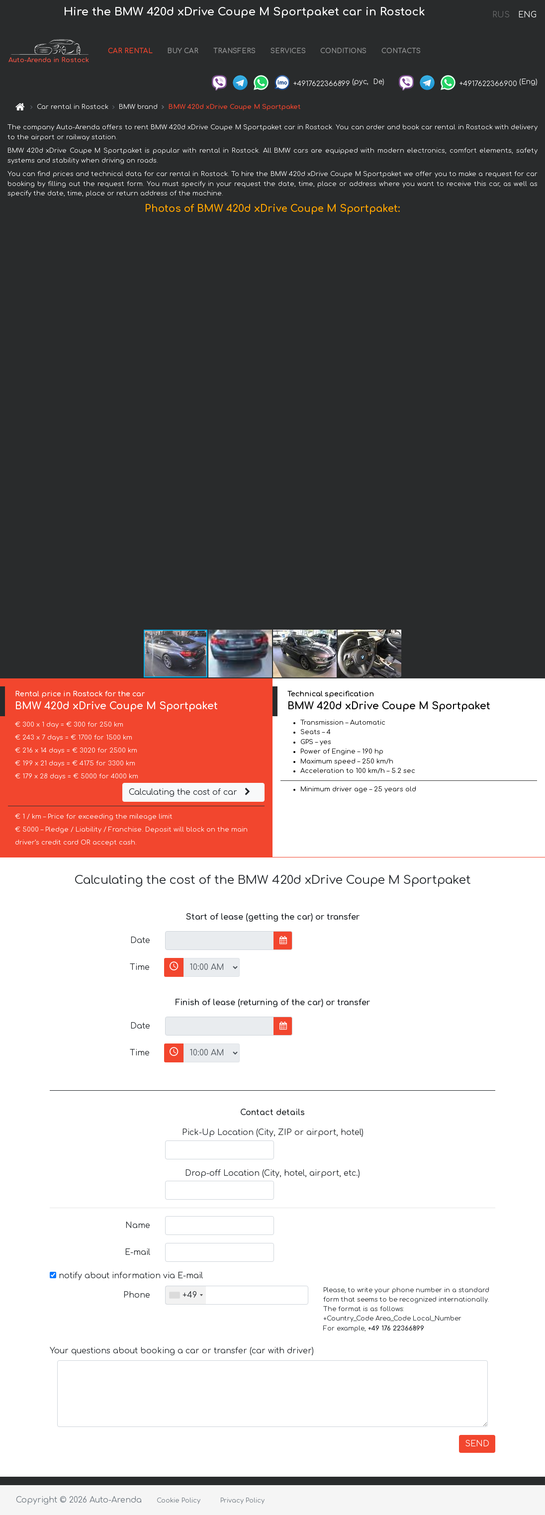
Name (137, 1225)
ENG (527, 14)
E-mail (137, 1252)
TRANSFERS (234, 51)
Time (140, 967)
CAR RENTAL (130, 51)
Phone (136, 1295)
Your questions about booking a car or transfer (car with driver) (182, 1350)
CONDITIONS (343, 51)
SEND (477, 1443)
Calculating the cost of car (191, 792)
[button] (536, 424)
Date (140, 940)
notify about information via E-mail (126, 1275)
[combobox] (186, 1295)
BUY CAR (182, 51)
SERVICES (288, 51)
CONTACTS (401, 51)
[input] (219, 940)
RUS (501, 14)
